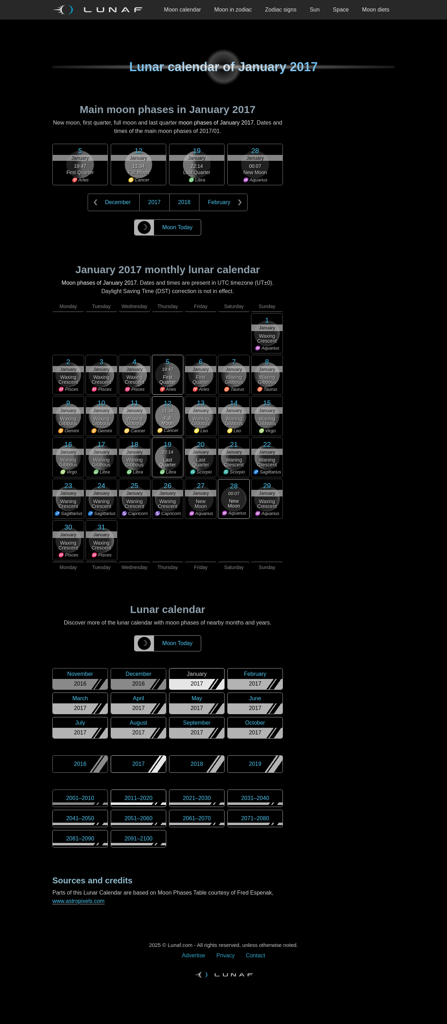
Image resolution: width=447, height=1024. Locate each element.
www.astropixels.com (78, 901)
